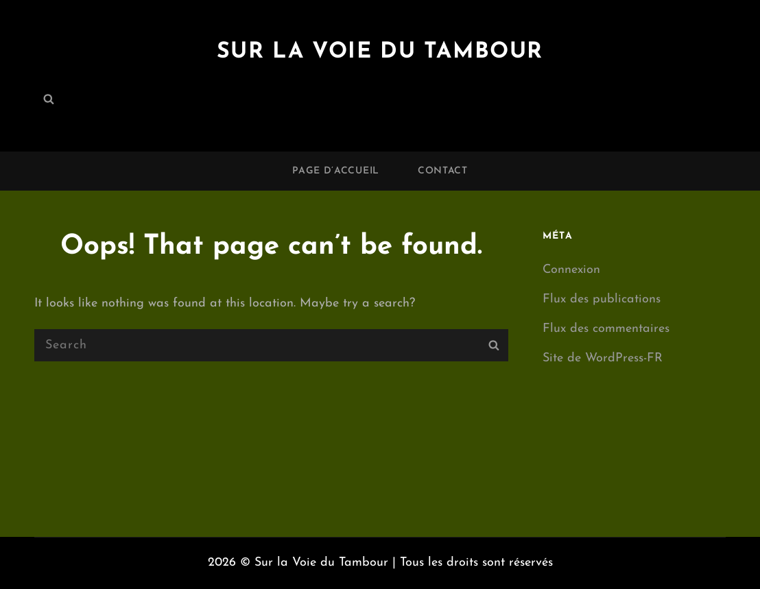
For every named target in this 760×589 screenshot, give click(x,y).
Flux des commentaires (606, 328)
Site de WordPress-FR (603, 358)
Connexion (571, 269)
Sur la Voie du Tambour (380, 52)
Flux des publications (602, 299)
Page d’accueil (335, 171)
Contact (443, 171)
